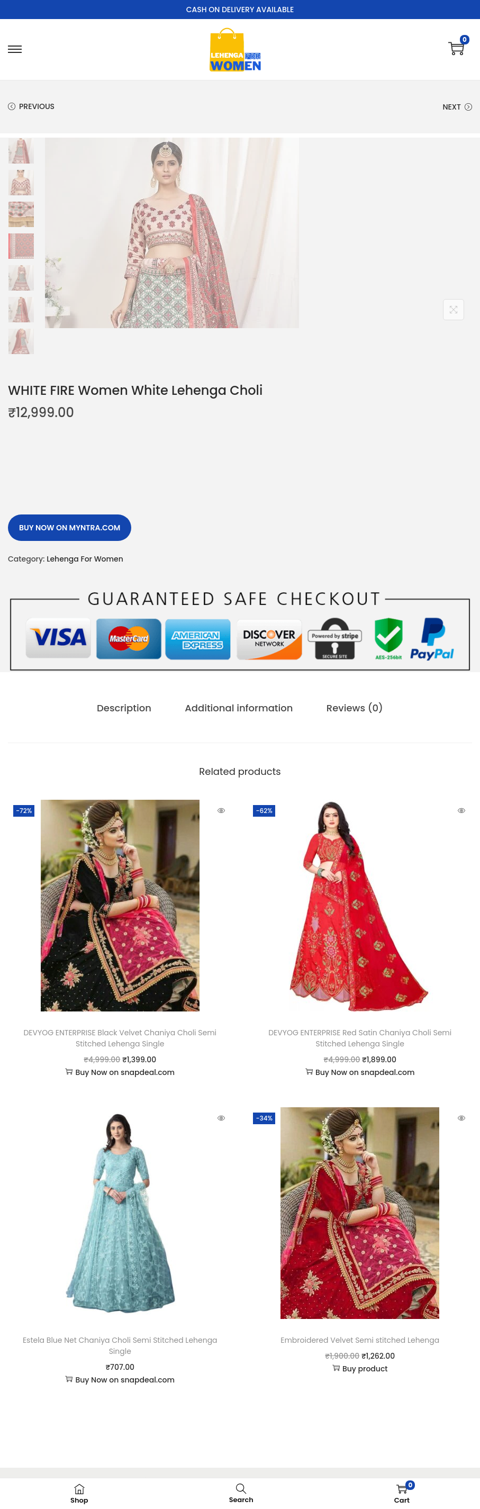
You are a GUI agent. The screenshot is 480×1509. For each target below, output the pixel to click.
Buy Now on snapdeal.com (120, 1072)
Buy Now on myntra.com (69, 527)
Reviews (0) (352, 708)
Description (125, 708)
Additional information (239, 708)
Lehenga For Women (85, 559)
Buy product (360, 1368)
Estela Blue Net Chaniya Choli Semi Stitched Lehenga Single (120, 1346)
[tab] (125, 708)
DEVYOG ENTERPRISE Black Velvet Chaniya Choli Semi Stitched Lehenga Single (119, 1038)
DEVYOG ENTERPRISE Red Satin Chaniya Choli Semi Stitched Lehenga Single (359, 1038)
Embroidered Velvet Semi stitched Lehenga (359, 1340)
